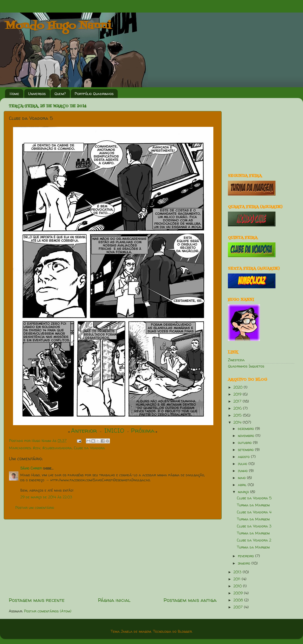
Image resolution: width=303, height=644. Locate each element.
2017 (238, 401)
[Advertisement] (259, 133)
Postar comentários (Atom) (47, 611)
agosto (244, 456)
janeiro (244, 563)
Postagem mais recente (37, 600)
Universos (37, 93)
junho (243, 470)
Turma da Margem (253, 505)
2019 (238, 394)
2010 (238, 586)
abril (243, 484)
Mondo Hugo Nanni (58, 26)
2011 (237, 579)
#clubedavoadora (57, 447)
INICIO (114, 430)
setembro (246, 449)
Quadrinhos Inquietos (246, 366)
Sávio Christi (31, 468)
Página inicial (114, 600)
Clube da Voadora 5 (254, 498)
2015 (238, 415)
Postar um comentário (34, 507)
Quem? (60, 93)
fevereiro (246, 556)
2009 (238, 593)
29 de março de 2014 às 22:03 (46, 497)
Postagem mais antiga (190, 600)
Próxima (143, 430)
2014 (238, 422)
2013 (238, 572)
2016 (238, 408)
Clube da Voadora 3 (254, 526)
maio (242, 477)
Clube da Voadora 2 (254, 540)
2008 (238, 600)
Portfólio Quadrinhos (94, 93)
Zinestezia (236, 359)
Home (14, 93)
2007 (238, 607)
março (244, 491)
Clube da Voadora (89, 447)
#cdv (36, 447)
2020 (238, 387)
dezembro (246, 428)
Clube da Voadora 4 (254, 512)
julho (243, 463)
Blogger (185, 631)
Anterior (84, 430)
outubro (245, 442)
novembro (246, 435)
